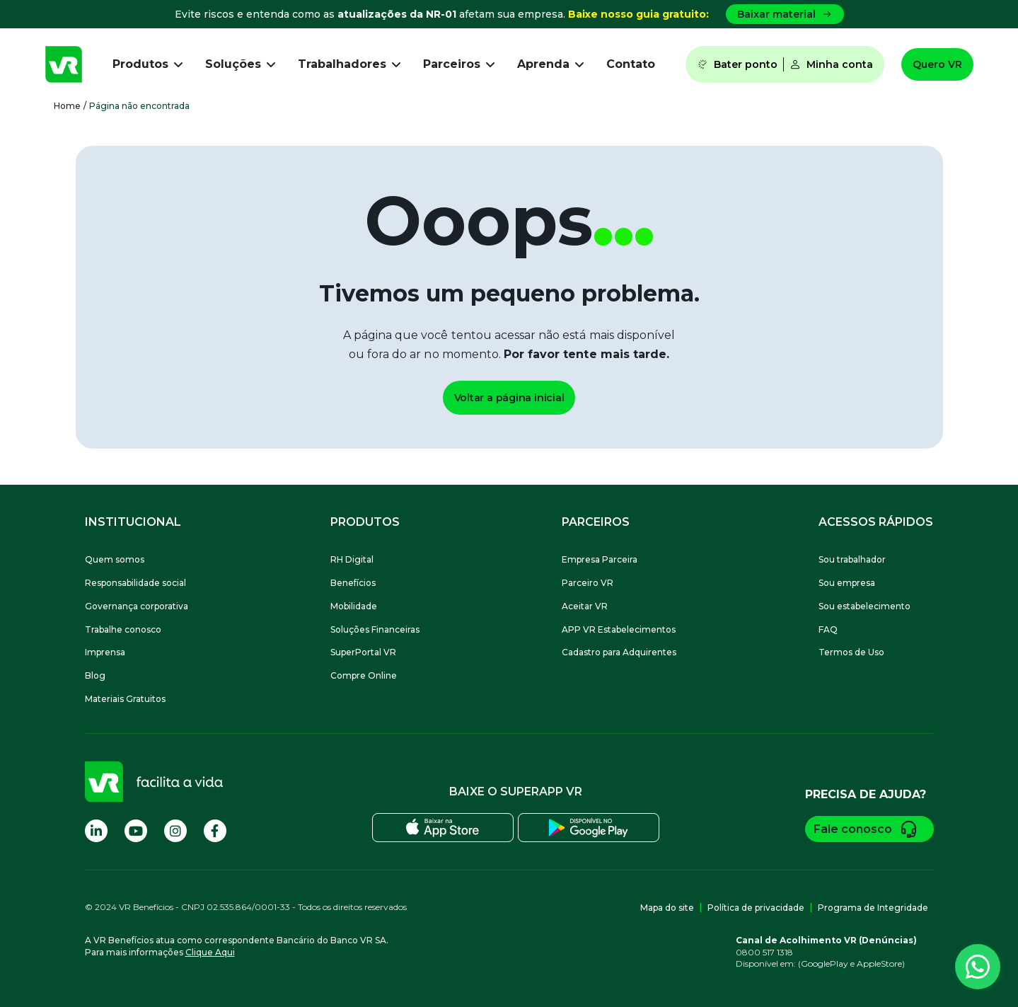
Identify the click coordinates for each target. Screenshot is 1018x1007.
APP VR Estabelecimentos (619, 629)
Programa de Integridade (873, 907)
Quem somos (114, 559)
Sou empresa (847, 582)
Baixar (785, 14)
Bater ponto (737, 64)
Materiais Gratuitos (125, 699)
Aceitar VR (585, 606)
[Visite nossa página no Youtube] (136, 830)
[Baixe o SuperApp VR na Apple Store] (442, 827)
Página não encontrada (139, 105)
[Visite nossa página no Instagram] (175, 830)
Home (67, 105)
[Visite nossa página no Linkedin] (96, 830)
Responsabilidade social (135, 582)
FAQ (828, 629)
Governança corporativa (136, 606)
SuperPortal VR (363, 652)
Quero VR (937, 64)
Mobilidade (353, 606)
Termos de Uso (851, 652)
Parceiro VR (587, 582)
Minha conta (831, 64)
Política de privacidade (755, 907)
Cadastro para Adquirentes (619, 652)
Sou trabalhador (852, 559)
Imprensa (105, 652)
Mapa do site (667, 907)
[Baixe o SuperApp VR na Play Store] (588, 827)
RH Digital (352, 559)
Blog (95, 675)
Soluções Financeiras (375, 629)
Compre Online (363, 675)
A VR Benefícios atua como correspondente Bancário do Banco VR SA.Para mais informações (236, 946)
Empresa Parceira (599, 559)
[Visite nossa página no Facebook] (215, 830)
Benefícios (353, 582)
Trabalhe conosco (123, 629)
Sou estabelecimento (864, 606)
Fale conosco (869, 829)
